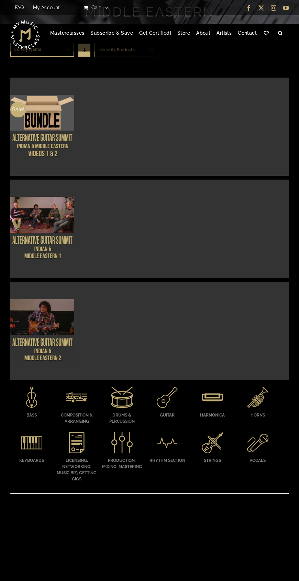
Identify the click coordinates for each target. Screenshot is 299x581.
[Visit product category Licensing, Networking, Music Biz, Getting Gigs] (77, 457)
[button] (280, 33)
